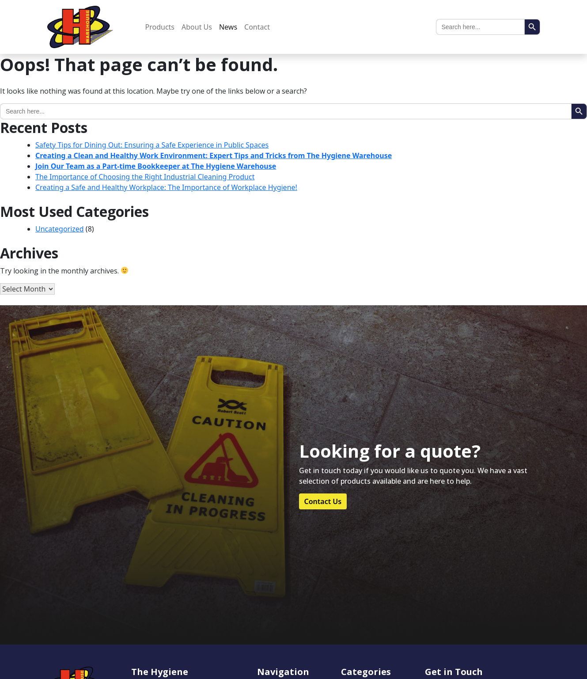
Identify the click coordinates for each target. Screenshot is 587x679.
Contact (257, 27)
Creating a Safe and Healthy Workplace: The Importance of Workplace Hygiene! (166, 187)
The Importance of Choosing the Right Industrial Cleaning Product (144, 177)
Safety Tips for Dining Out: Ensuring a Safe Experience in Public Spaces (152, 145)
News (228, 27)
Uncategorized (59, 229)
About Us (197, 27)
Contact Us (323, 501)
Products (160, 27)
